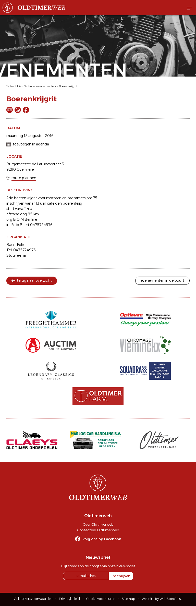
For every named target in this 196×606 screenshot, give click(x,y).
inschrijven (121, 576)
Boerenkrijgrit (68, 86)
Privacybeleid (69, 599)
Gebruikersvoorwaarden (33, 599)
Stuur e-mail (17, 255)
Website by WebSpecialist (162, 599)
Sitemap (128, 599)
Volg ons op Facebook (101, 539)
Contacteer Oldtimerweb (98, 530)
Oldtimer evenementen (40, 86)
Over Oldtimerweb (98, 524)
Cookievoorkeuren (100, 599)
